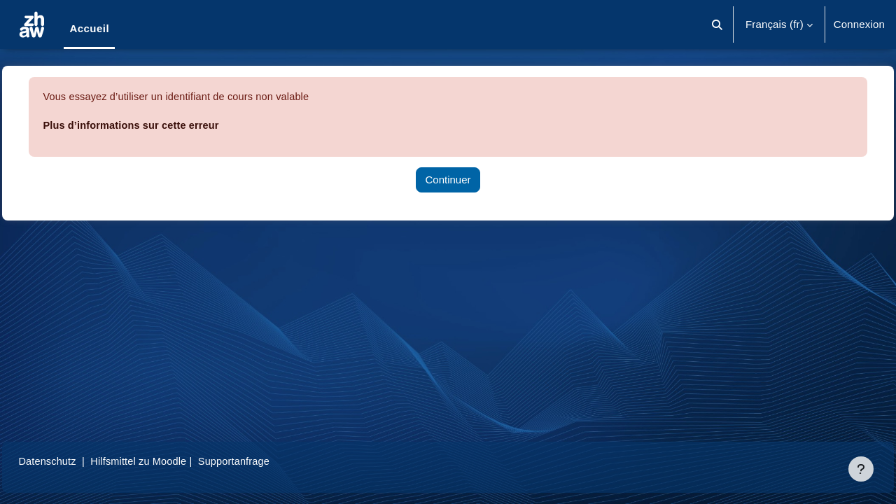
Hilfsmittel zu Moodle (174, 461)
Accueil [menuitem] (89, 28)
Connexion (859, 24)
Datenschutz (79, 461)
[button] (717, 24)
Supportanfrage (272, 461)
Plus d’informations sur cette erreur (165, 125)
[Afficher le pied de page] (861, 469)
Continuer (447, 180)
